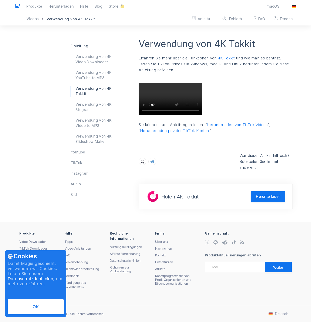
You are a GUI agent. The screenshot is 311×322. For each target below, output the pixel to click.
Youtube (78, 152)
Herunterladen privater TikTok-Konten (174, 130)
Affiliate (160, 269)
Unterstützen (164, 262)
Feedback (72, 276)
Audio (76, 184)
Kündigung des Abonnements (75, 284)
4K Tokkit (226, 58)
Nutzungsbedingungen (126, 247)
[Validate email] (278, 267)
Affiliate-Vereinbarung (125, 254)
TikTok (76, 163)
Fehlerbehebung (76, 262)
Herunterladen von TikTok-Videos (237, 124)
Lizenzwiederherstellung (82, 269)
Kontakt (160, 255)
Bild (74, 195)
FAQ (67, 255)
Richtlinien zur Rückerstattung (120, 269)
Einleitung (79, 46)
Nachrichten (163, 248)
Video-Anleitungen (78, 248)
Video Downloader (32, 241)
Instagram (80, 173)
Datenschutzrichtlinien (30, 278)
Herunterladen (268, 196)
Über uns (161, 241)
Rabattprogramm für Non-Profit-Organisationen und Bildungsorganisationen (173, 279)
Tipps (69, 241)
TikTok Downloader (33, 248)
